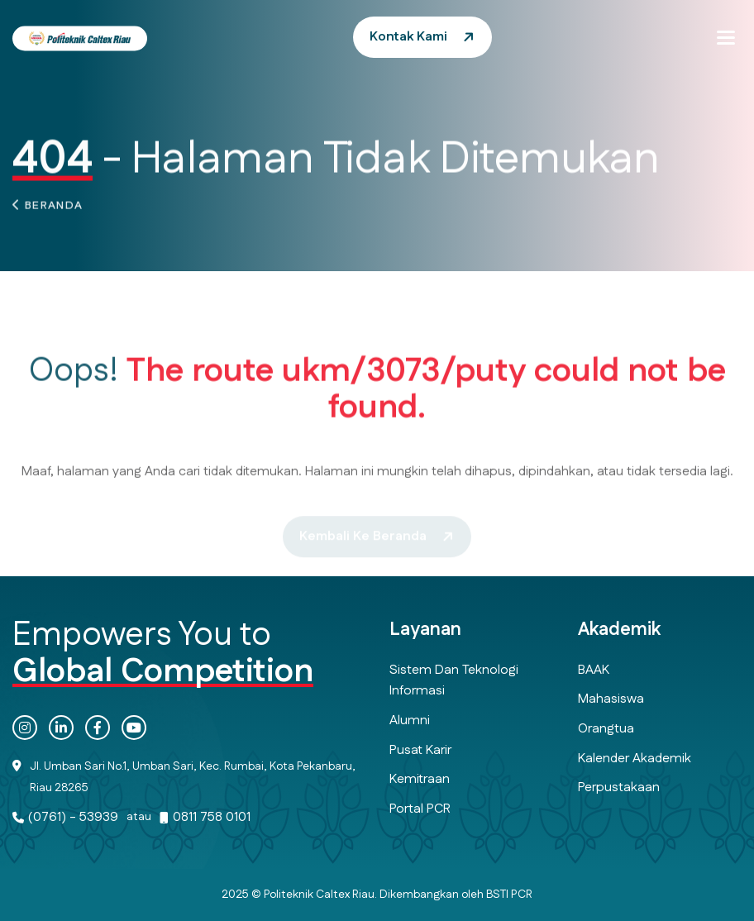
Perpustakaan (619, 787)
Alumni (409, 720)
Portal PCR (420, 808)
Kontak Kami (408, 36)
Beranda (54, 209)
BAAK (593, 670)
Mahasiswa (611, 699)
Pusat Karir (420, 750)
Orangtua (606, 728)
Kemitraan (419, 779)
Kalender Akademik (634, 758)
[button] (726, 37)
